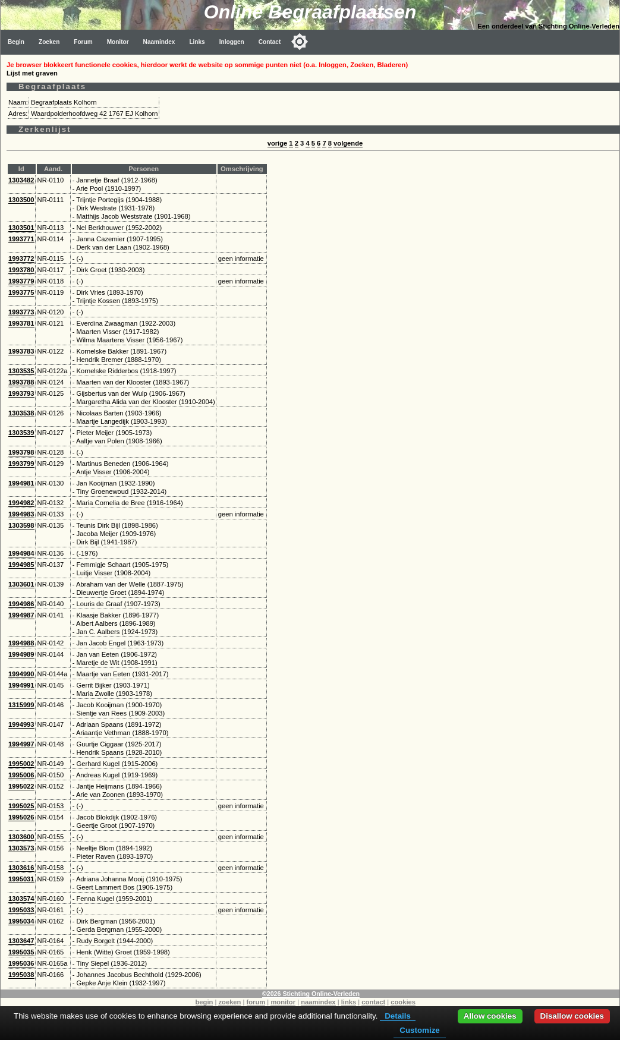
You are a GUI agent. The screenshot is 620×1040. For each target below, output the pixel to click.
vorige (277, 143)
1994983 (21, 514)
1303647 (21, 940)
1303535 (21, 370)
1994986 (21, 603)
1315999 (21, 704)
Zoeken (49, 42)
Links (196, 42)
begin (204, 1002)
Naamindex (159, 42)
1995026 (21, 817)
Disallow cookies (572, 1015)
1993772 (21, 258)
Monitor (118, 42)
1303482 (21, 180)
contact (373, 1002)
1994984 (21, 553)
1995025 (21, 805)
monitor (282, 1002)
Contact (270, 42)
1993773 (21, 312)
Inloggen (231, 42)
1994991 (21, 685)
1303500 (21, 199)
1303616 (21, 867)
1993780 (21, 269)
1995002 (21, 763)
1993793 (21, 393)
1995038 (21, 974)
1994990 (21, 673)
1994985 (21, 564)
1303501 (21, 227)
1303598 (21, 525)
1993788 (21, 382)
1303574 (21, 898)
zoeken (229, 1002)
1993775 (21, 292)
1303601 (21, 584)
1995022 (21, 786)
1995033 (21, 909)
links (349, 1002)
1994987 (21, 615)
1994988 (21, 643)
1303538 (21, 413)
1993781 (21, 323)
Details (398, 1015)
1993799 (21, 463)
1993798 (21, 452)
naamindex (318, 1002)
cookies (403, 1002)
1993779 (21, 281)
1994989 (21, 654)
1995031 (21, 879)
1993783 (21, 351)
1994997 (21, 744)
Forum (83, 42)
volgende (348, 143)
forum (256, 1002)
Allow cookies (490, 1015)
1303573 (21, 848)
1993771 (21, 238)
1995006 (21, 775)
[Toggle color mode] (299, 41)
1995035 (21, 952)
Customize (419, 1030)
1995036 (21, 963)
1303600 (21, 836)
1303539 (21, 432)
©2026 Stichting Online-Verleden (311, 993)
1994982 (21, 502)
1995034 (21, 921)
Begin (16, 42)
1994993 (21, 724)
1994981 (21, 483)
